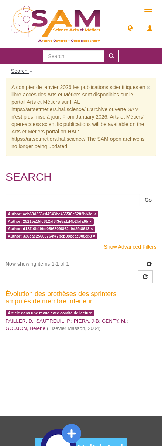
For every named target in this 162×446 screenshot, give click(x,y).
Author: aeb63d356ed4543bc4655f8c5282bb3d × (52, 214)
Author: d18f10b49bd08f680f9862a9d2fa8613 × (50, 229)
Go (148, 200)
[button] (130, 27)
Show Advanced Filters (130, 247)
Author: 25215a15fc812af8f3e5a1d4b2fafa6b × (50, 221)
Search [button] (21, 71)
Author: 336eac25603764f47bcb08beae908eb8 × (51, 236)
